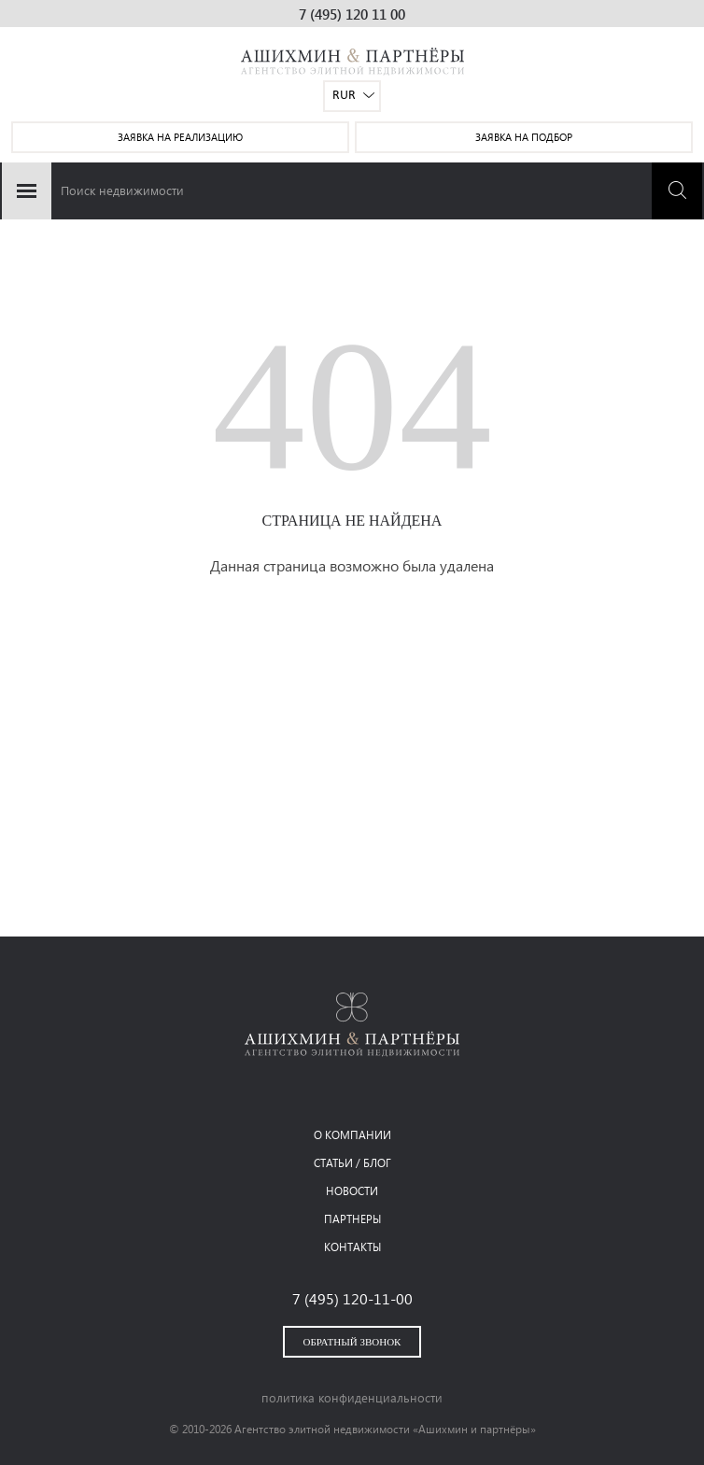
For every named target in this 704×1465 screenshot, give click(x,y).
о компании (352, 1135)
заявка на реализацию (180, 137)
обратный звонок (352, 1341)
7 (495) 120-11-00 (352, 1298)
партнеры (352, 1219)
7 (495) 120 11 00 (352, 14)
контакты (352, 1247)
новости (352, 1191)
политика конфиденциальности (352, 1397)
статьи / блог (352, 1163)
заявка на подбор (523, 137)
